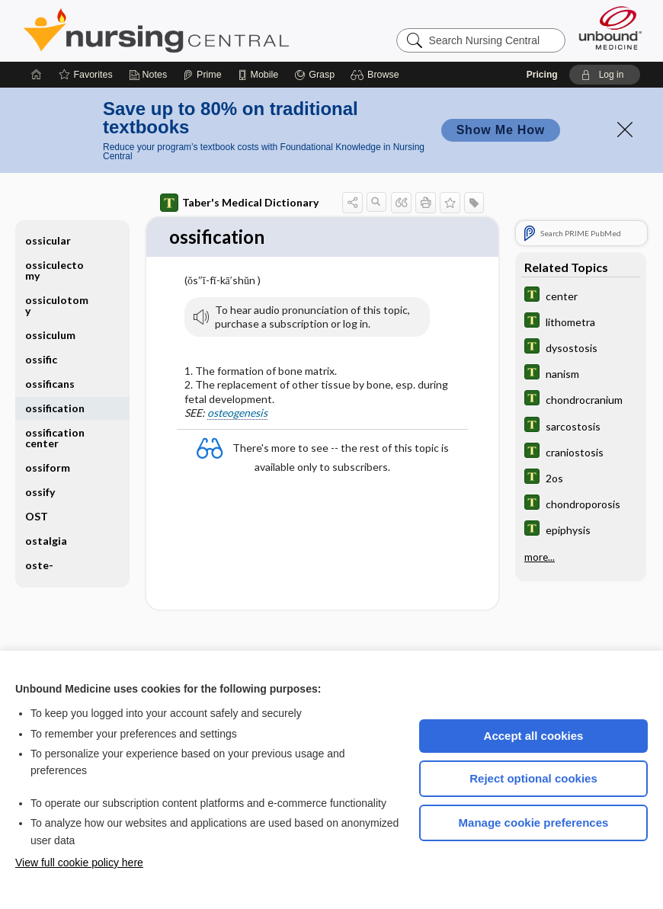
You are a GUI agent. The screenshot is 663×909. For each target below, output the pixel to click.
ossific (41, 359)
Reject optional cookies (533, 778)
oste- (39, 565)
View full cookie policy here (79, 862)
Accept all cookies (534, 735)
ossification (55, 408)
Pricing (542, 74)
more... (539, 556)
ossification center (55, 438)
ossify (40, 491)
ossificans (50, 383)
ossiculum (50, 334)
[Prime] (202, 75)
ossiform (47, 467)
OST (36, 516)
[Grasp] (314, 75)
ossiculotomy (56, 305)
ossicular (48, 240)
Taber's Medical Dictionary (239, 203)
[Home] (36, 75)
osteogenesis (237, 413)
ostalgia (46, 540)
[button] (377, 75)
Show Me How (500, 129)
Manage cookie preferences (534, 822)
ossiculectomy (54, 270)
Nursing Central (213, 30)
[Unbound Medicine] (610, 28)
